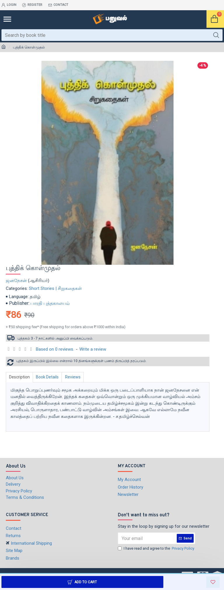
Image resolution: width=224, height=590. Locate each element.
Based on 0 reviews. (55, 349)
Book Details (49, 377)
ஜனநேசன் (16, 280)
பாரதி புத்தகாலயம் (50, 303)
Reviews (75, 377)
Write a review (92, 349)
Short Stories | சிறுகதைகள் (55, 288)
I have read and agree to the (156, 548)
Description (20, 377)
